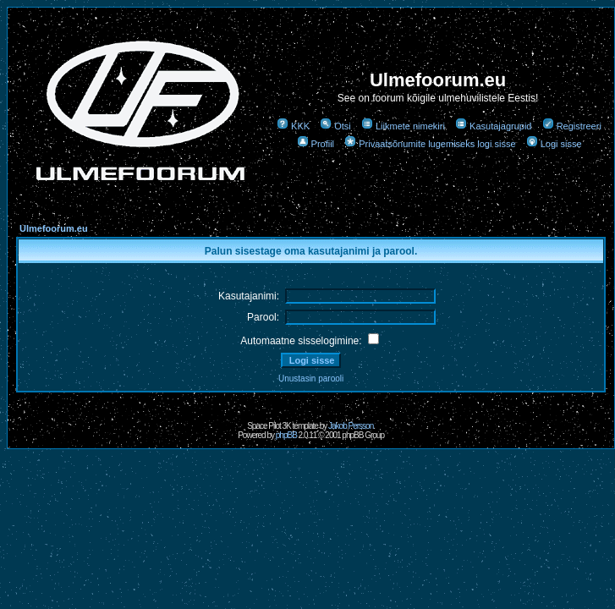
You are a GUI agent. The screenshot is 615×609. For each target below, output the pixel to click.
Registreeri (571, 126)
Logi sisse (554, 144)
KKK (293, 126)
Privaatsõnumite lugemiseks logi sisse (429, 144)
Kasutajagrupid (493, 126)
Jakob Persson (350, 426)
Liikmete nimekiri (403, 126)
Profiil (316, 144)
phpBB (286, 435)
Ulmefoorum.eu (53, 228)
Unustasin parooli (310, 378)
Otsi (335, 126)
